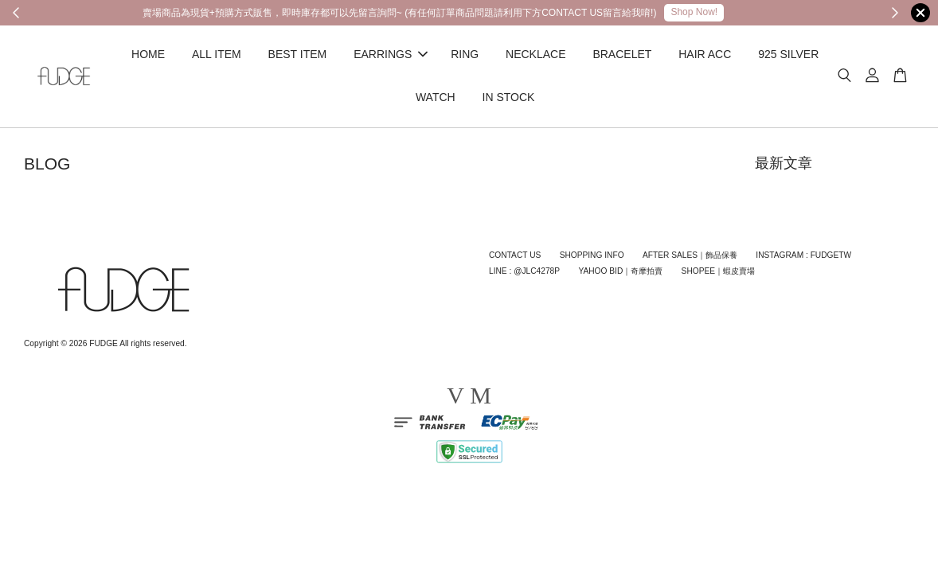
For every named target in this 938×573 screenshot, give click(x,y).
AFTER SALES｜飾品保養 (690, 255)
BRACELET (621, 54)
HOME (148, 54)
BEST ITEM (297, 54)
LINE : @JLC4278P (524, 271)
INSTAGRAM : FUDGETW (803, 255)
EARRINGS (391, 54)
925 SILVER (788, 54)
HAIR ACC (704, 54)
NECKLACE (535, 54)
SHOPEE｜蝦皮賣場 (718, 271)
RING (465, 54)
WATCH (435, 97)
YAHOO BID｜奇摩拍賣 (620, 271)
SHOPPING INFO (592, 255)
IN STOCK (509, 97)
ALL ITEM (216, 54)
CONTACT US (515, 255)
